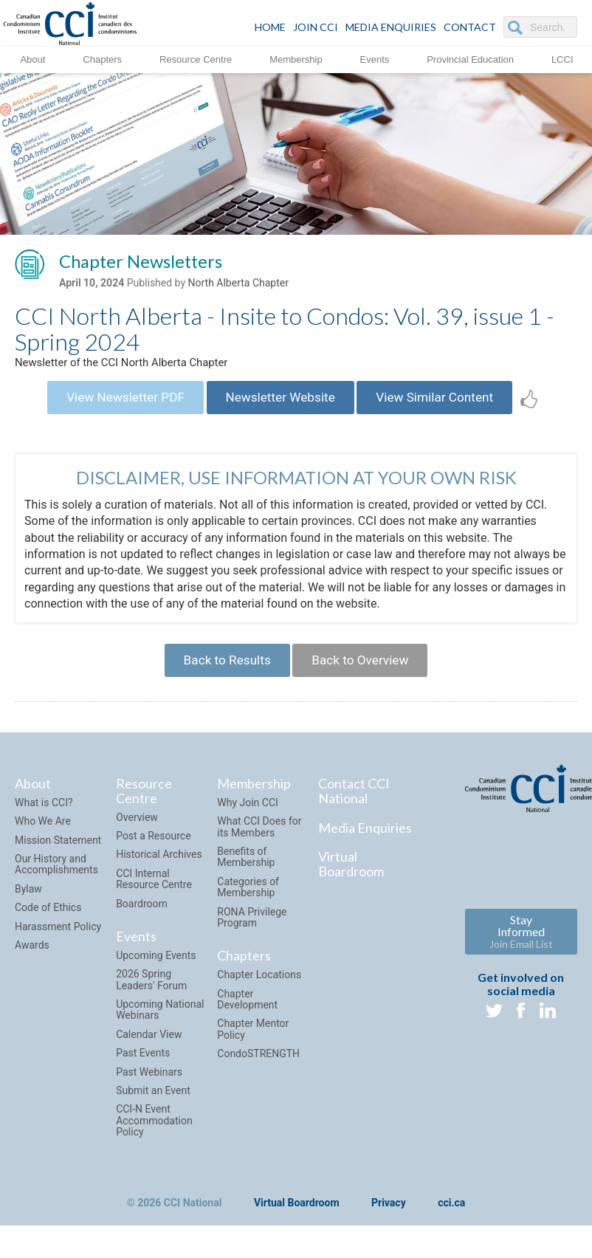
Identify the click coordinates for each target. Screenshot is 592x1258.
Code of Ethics (48, 923)
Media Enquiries (390, 27)
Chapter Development (247, 1014)
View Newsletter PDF (114, 404)
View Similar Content (446, 404)
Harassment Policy (58, 941)
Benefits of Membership (246, 872)
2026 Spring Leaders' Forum (151, 994)
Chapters (102, 58)
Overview (137, 833)
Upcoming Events (156, 971)
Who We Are (43, 836)
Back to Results (221, 673)
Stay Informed (521, 947)
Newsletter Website (280, 404)
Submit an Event (153, 1106)
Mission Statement (58, 856)
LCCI (562, 58)
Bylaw (28, 904)
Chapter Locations (259, 990)
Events (375, 58)
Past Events (143, 1068)
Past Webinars (149, 1087)
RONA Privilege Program (251, 932)
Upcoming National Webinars (160, 1025)
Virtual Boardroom (351, 879)
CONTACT (470, 27)
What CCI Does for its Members (259, 842)
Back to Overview (365, 673)
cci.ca (451, 1218)
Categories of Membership (248, 902)
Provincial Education (470, 58)
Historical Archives (159, 870)
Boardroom (142, 918)
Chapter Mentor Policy (253, 1044)
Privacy (388, 1218)
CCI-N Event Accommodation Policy (154, 1135)
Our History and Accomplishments (56, 879)
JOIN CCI (315, 27)
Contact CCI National (354, 806)
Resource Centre (195, 58)
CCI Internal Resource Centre (154, 894)
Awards (32, 960)
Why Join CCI (247, 818)
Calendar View (149, 1050)
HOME (270, 27)
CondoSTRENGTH (258, 1069)
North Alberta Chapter (238, 286)
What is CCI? (44, 818)
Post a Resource (153, 851)
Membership (296, 58)
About (32, 58)
